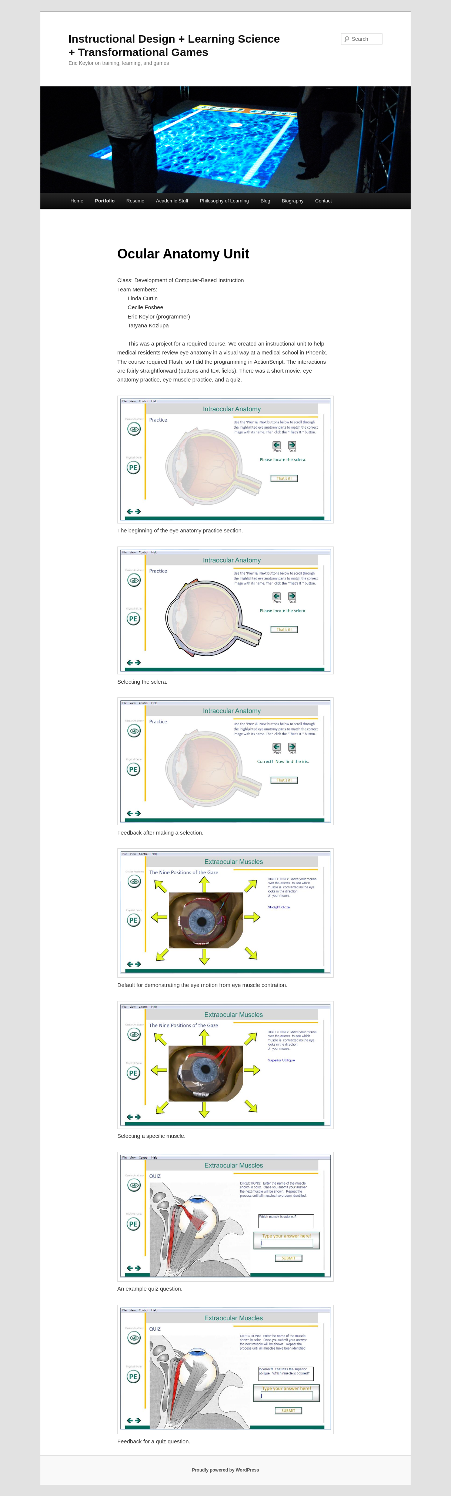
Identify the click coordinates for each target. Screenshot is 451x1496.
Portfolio (104, 201)
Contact (323, 201)
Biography (293, 201)
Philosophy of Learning (224, 201)
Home (76, 201)
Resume (135, 201)
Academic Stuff (172, 201)
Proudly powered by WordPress (225, 1470)
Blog (265, 201)
